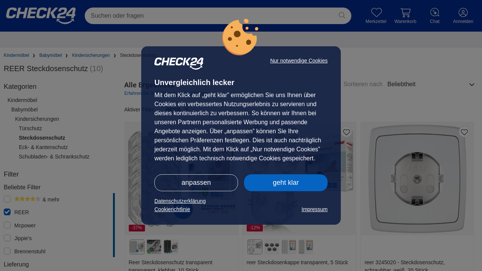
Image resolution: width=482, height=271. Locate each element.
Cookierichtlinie (172, 209)
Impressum (315, 209)
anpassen (196, 182)
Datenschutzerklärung (180, 201)
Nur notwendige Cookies (299, 61)
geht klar (286, 182)
